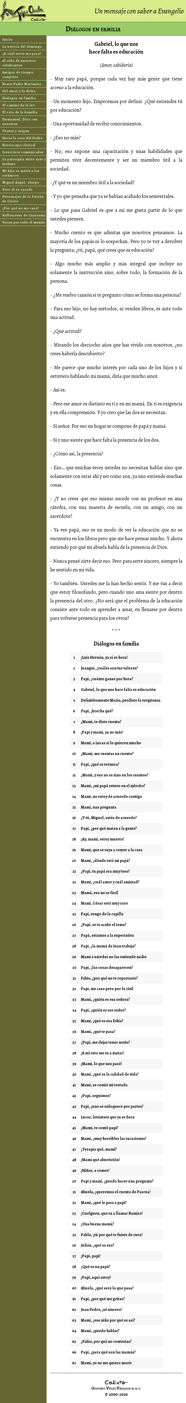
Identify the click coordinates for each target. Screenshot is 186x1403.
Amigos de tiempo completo (17, 74)
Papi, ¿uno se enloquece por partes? (112, 1106)
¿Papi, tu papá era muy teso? (105, 871)
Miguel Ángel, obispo (20, 182)
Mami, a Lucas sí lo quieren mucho (111, 743)
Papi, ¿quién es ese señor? (103, 1010)
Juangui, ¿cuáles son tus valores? (109, 668)
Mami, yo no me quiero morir (106, 1363)
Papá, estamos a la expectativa (107, 935)
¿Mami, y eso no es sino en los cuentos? (114, 775)
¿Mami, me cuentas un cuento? (107, 753)
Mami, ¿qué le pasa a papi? (104, 1202)
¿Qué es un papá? (95, 1266)
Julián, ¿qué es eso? (97, 1245)
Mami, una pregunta (98, 807)
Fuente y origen (15, 131)
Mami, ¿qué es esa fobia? (102, 1021)
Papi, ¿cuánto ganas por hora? (107, 679)
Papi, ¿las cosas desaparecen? (107, 967)
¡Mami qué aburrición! (100, 1159)
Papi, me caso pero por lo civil (107, 988)
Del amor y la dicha (18, 91)
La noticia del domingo (22, 46)
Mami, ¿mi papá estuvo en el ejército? (113, 785)
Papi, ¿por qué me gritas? (103, 1299)
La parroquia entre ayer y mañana (24, 161)
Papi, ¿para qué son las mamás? (108, 1352)
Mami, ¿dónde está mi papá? (105, 860)
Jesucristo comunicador (23, 152)
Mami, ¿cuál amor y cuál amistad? (110, 882)
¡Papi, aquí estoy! (96, 1277)
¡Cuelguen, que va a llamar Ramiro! (112, 1213)
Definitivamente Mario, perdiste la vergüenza (120, 700)
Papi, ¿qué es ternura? (100, 764)
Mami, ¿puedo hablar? (100, 1330)
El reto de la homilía (19, 112)
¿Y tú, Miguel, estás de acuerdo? (109, 817)
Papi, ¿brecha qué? (97, 711)
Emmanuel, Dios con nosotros (20, 121)
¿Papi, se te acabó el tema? (103, 924)
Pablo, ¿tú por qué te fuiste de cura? (112, 1234)
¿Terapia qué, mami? (99, 1149)
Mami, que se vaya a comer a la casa (111, 850)
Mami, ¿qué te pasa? (98, 1031)
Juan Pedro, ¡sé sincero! (101, 1309)
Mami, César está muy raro (104, 903)
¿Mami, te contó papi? (99, 1128)
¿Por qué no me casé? (20, 208)
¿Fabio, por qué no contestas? (106, 1341)
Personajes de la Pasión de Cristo (23, 198)
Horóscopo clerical (19, 145)
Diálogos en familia (19, 98)
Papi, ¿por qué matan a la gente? (109, 828)
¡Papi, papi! (91, 1256)
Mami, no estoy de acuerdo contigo (111, 796)
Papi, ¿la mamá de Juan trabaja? (108, 946)
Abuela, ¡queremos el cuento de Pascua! (116, 1192)
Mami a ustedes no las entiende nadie (114, 957)
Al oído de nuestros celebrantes (19, 62)
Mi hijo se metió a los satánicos (21, 173)
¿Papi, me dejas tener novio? (105, 1042)
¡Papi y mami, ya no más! (102, 732)
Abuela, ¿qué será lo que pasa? (107, 1288)
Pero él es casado (17, 189)
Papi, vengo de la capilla (102, 914)
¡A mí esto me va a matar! (102, 1053)
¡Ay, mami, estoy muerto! (102, 839)
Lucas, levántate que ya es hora (108, 1117)
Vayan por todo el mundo (23, 222)
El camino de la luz (18, 105)
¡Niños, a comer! (95, 1170)
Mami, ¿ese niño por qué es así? (108, 1320)
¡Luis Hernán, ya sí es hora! (104, 657)
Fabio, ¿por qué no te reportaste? (109, 978)
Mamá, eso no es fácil (99, 892)
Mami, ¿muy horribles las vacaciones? (114, 1138)
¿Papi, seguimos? (96, 1095)
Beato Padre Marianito (21, 84)
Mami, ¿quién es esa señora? (105, 999)
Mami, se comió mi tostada (104, 1085)
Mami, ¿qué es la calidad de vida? (110, 1074)
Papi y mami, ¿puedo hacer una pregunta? (117, 1181)
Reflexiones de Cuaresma (24, 215)
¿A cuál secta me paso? (22, 53)
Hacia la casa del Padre (22, 138)
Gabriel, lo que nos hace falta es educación (118, 689)
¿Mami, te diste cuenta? (101, 721)
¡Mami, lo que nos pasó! (101, 1063)
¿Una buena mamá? (97, 1224)
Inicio (7, 39)
